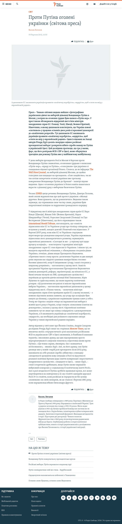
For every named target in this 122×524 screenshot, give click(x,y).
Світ (31, 12)
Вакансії (34, 510)
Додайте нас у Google (108, 4)
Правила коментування (11, 515)
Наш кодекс (36, 501)
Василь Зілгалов (35, 30)
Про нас (34, 497)
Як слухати (6, 497)
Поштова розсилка (9, 506)
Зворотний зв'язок (39, 515)
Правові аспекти (38, 506)
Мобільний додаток (9, 501)
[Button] (77, 41)
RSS (3, 510)
